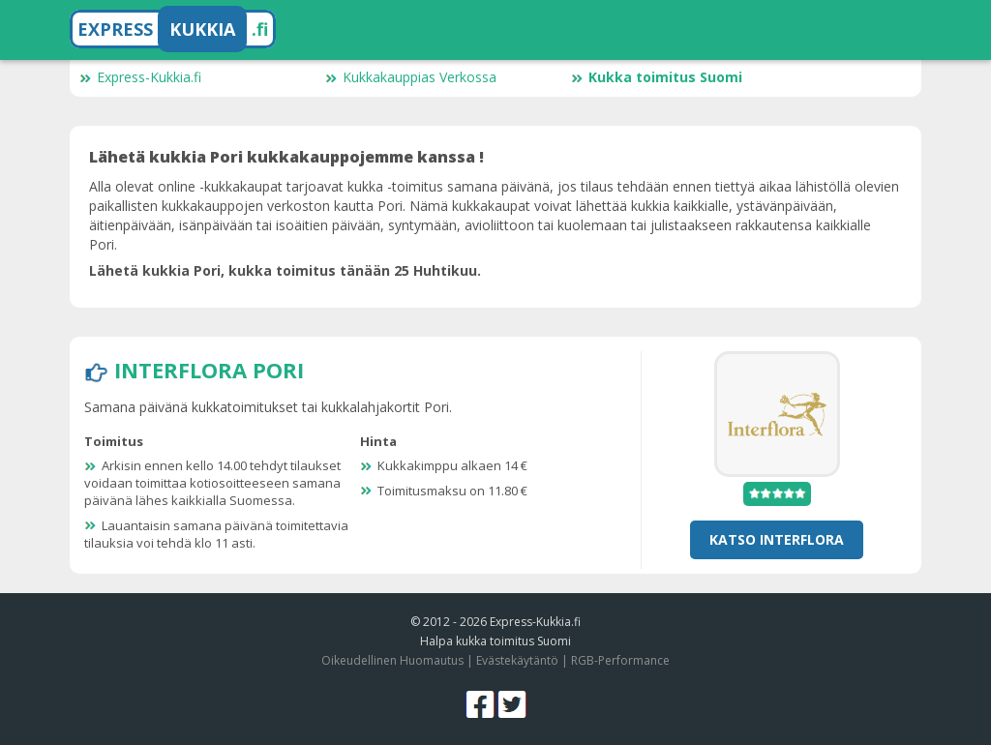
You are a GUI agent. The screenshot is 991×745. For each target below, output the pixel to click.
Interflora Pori (209, 369)
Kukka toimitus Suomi (656, 77)
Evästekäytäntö (517, 660)
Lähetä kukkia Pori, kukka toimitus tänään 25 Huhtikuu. (285, 270)
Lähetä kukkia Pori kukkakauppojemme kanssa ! (286, 156)
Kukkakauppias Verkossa (410, 77)
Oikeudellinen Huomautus (392, 660)
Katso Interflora (776, 539)
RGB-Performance (620, 660)
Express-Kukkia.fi (140, 77)
